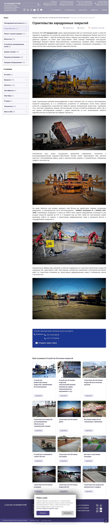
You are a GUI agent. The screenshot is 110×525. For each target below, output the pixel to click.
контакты (83, 10)
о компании (70, 10)
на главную (56, 10)
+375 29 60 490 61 (101, 3)
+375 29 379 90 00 (85, 3)
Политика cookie (34, 520)
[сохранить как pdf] (96, 28)
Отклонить (67, 513)
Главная (34, 17)
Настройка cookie (46, 520)
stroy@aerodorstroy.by (66, 5)
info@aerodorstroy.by (50, 5)
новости (94, 10)
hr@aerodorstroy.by (102, 5)
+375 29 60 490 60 (66, 3)
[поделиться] (68, 28)
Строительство (43, 17)
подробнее (38, 395)
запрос (104, 10)
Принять (43, 513)
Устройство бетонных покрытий (59, 17)
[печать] (81, 28)
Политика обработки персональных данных (15, 520)
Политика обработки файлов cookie (47, 508)
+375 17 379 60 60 (50, 3)
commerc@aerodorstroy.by (84, 5)
